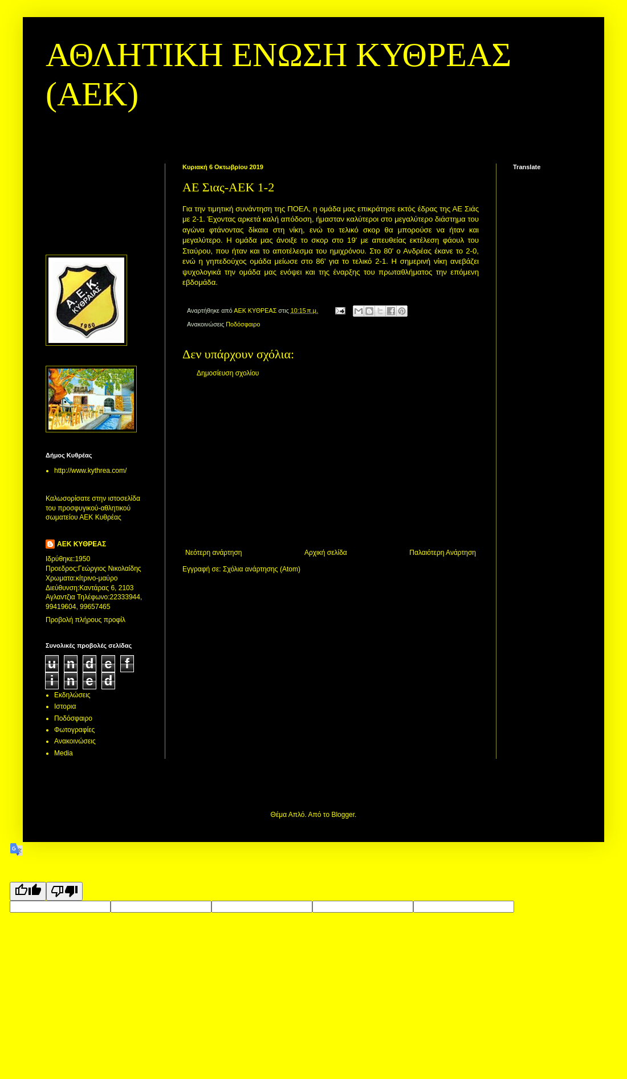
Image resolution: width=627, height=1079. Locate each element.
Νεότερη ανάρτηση (213, 553)
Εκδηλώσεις (72, 695)
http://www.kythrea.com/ (90, 471)
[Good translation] (28, 891)
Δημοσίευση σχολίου (228, 373)
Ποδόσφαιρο (243, 324)
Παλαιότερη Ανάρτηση (442, 553)
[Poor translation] (64, 891)
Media (63, 753)
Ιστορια (65, 706)
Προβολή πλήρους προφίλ (85, 620)
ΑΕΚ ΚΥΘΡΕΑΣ (81, 544)
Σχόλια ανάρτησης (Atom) (261, 569)
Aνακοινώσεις (75, 741)
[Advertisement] (330, 463)
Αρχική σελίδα (325, 553)
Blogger (343, 815)
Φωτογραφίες (74, 730)
